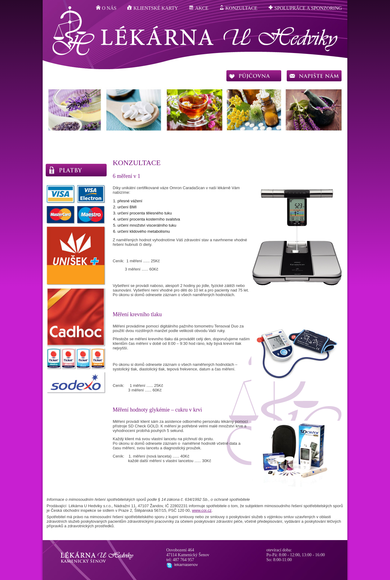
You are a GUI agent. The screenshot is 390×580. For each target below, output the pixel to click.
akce (198, 8)
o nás (106, 8)
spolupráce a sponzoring (305, 8)
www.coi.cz (201, 510)
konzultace (238, 8)
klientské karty (152, 8)
